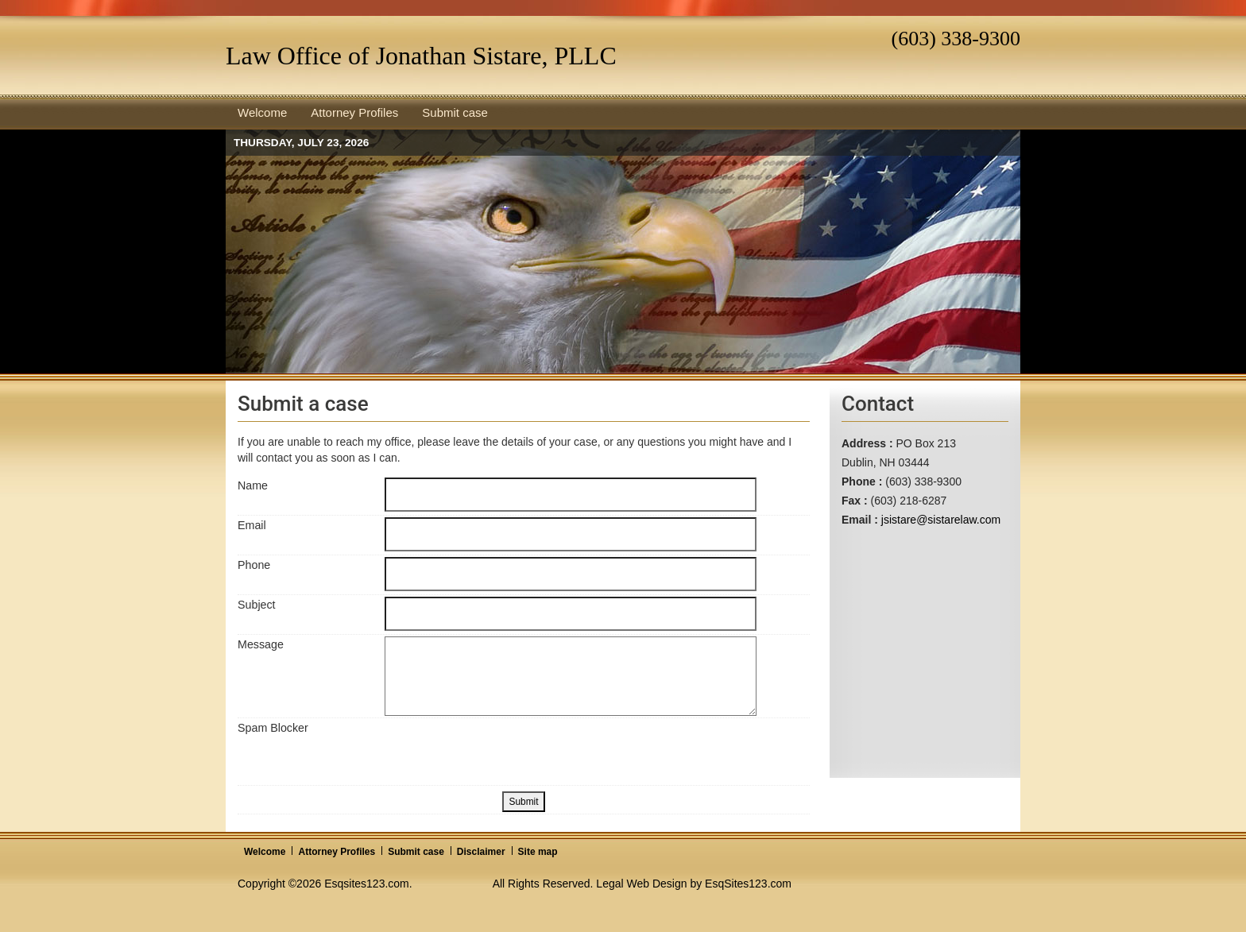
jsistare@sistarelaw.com (940, 519)
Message (261, 644)
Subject (257, 604)
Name (253, 485)
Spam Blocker (273, 727)
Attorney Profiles (336, 851)
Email (252, 525)
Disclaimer (481, 851)
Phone (254, 565)
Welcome (264, 851)
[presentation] (505, 751)
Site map (538, 851)
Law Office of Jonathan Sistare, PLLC (421, 55)
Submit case (416, 851)
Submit (523, 801)
